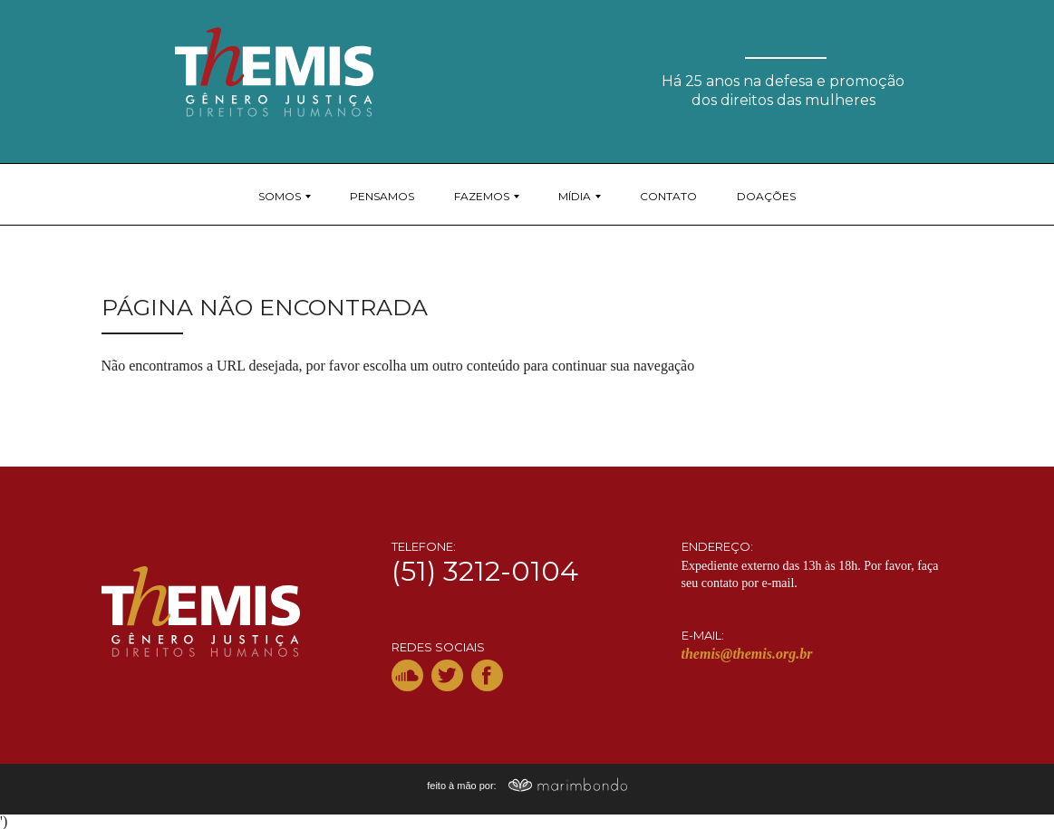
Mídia (574, 196)
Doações (766, 196)
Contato (668, 196)
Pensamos (382, 196)
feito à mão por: (527, 785)
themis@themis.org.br (747, 653)
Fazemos (481, 196)
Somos (279, 196)
